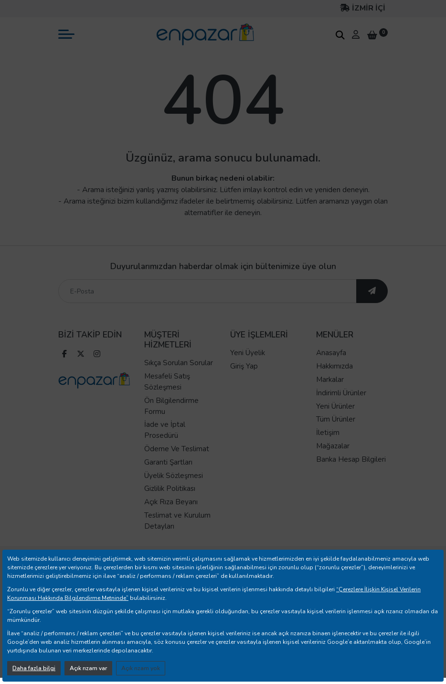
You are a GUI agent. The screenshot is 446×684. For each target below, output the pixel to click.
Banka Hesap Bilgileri (351, 459)
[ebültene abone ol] (372, 291)
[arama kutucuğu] (340, 35)
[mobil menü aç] (66, 34)
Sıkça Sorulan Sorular (178, 363)
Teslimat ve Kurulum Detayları (177, 520)
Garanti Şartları (168, 462)
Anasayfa (331, 353)
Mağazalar (333, 446)
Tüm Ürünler (335, 419)
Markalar (330, 379)
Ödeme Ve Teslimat (176, 449)
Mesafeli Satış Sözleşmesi (167, 381)
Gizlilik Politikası (169, 488)
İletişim (328, 432)
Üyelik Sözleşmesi (173, 475)
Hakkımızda (334, 366)
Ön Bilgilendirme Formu (171, 406)
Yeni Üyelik (247, 353)
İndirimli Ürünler (341, 393)
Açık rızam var (88, 668)
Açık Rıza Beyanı (171, 502)
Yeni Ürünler (335, 406)
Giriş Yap (244, 366)
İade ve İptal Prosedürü (164, 430)
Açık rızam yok (140, 668)
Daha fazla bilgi (33, 668)
